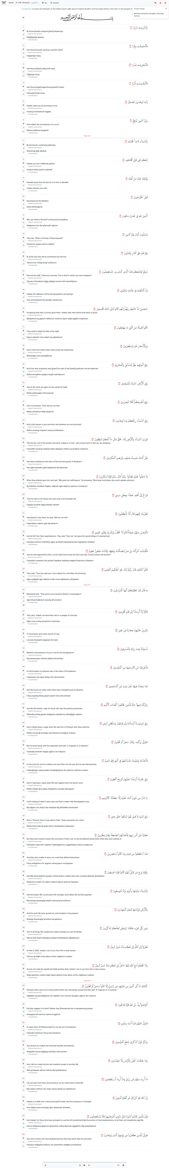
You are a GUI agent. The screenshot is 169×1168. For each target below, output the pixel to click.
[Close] (166, 8)
